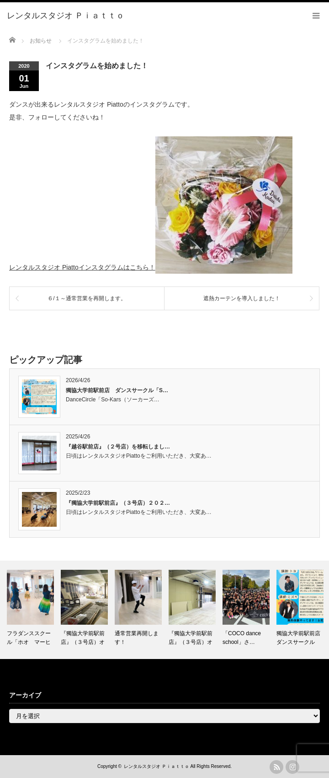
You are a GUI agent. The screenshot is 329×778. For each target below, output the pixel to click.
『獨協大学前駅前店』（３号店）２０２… (118, 503)
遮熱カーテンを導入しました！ (241, 298)
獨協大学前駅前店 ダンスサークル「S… (117, 390)
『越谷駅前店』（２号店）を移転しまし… (118, 446)
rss (276, 767)
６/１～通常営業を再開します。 (87, 298)
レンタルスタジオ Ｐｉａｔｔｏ (156, 766)
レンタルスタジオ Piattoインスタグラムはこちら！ (82, 267)
